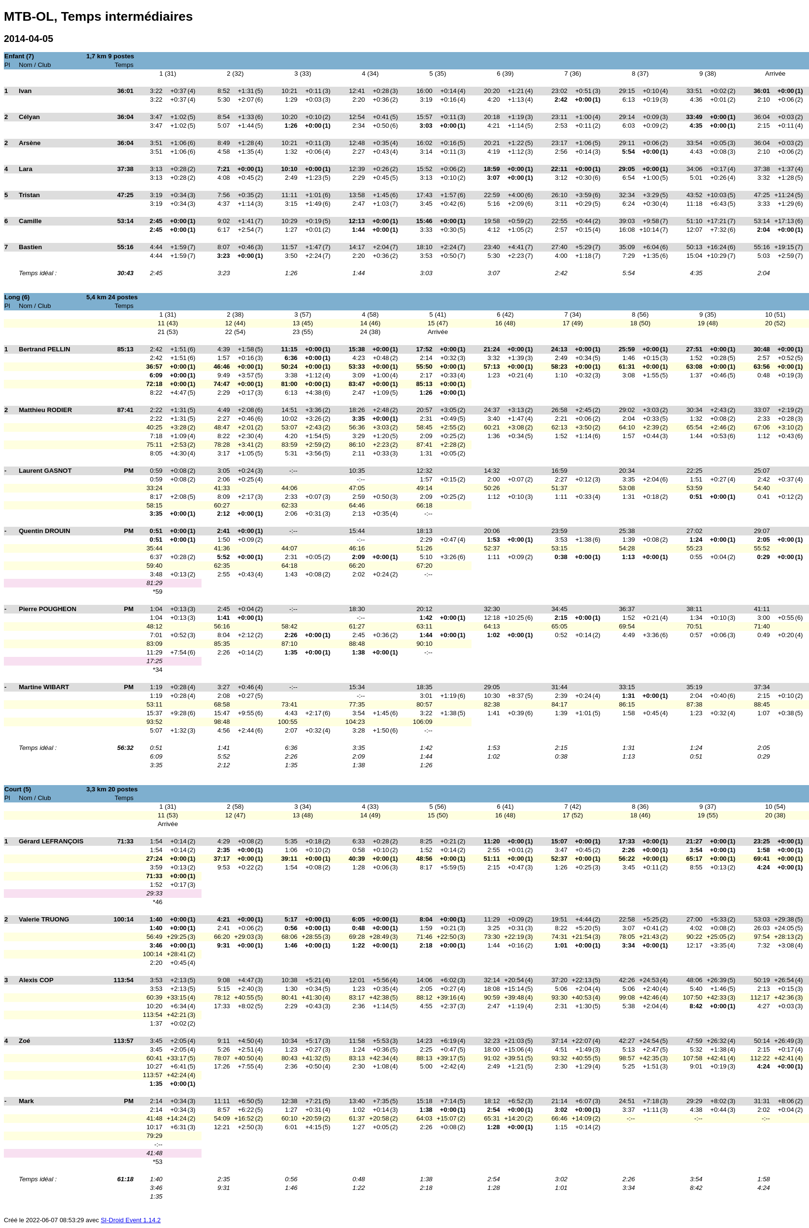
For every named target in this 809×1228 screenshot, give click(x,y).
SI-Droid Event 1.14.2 (131, 1220)
